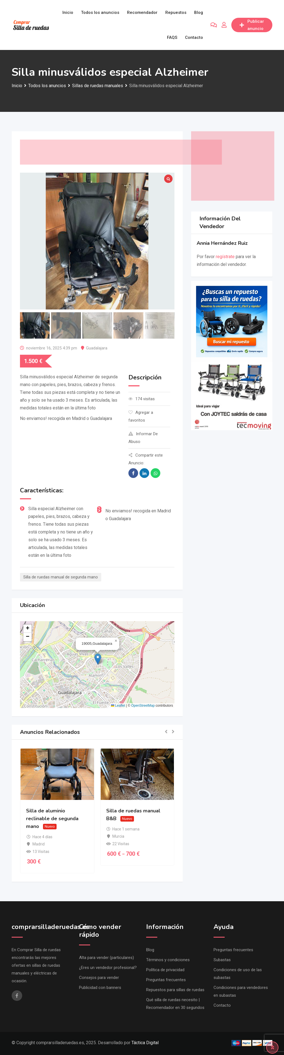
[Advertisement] (121, 152)
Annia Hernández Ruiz (222, 243)
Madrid (38, 844)
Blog (198, 12)
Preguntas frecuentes (166, 979)
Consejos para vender (99, 977)
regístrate (225, 256)
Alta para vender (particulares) (106, 957)
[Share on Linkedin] (144, 473)
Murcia (118, 836)
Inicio (67, 12)
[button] (97, 659)
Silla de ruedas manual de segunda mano (60, 577)
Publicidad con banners (100, 987)
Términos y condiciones (168, 959)
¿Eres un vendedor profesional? (108, 967)
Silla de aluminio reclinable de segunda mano (52, 818)
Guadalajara (96, 348)
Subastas (222, 959)
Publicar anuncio (252, 25)
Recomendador (142, 12)
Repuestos (175, 12)
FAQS (172, 37)
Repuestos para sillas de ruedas (175, 989)
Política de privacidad (165, 969)
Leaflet (118, 705)
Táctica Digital (145, 1042)
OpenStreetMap (143, 705)
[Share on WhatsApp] (155, 473)
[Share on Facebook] (133, 473)
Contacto (194, 37)
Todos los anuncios (100, 12)
